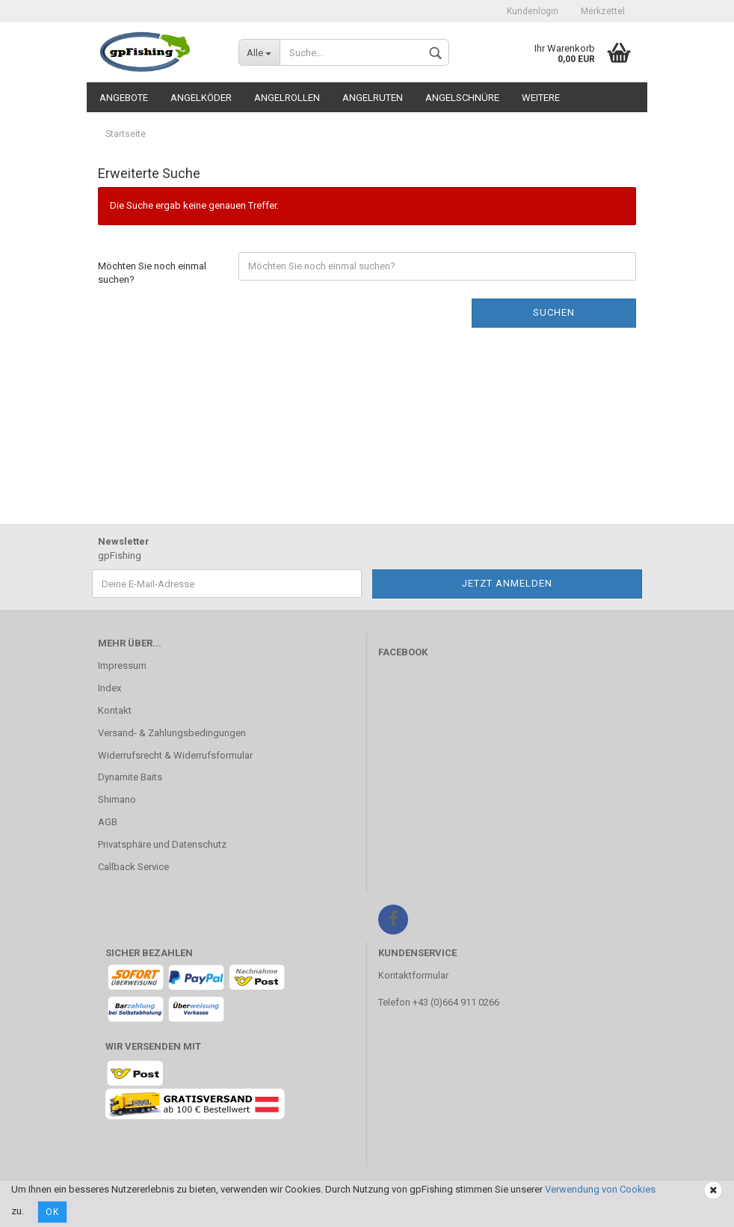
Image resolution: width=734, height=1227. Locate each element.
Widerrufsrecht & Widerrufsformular (175, 755)
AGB (107, 821)
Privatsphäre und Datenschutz (162, 844)
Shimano (117, 799)
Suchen (554, 312)
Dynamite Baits (130, 777)
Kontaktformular (413, 975)
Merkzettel (603, 11)
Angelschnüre (462, 97)
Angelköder (201, 97)
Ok (52, 1212)
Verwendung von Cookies (600, 1189)
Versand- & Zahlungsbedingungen (172, 732)
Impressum (122, 665)
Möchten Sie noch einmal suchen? (152, 273)
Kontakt (115, 710)
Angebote (123, 97)
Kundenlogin (532, 11)
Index (109, 688)
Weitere (541, 97)
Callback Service (133, 866)
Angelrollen (287, 97)
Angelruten (372, 97)
